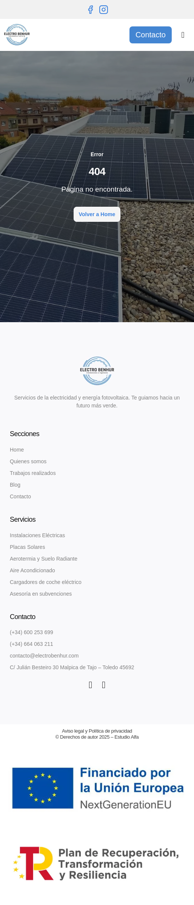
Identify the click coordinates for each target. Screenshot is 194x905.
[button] (182, 35)
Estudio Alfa (126, 737)
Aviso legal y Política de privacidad (97, 731)
